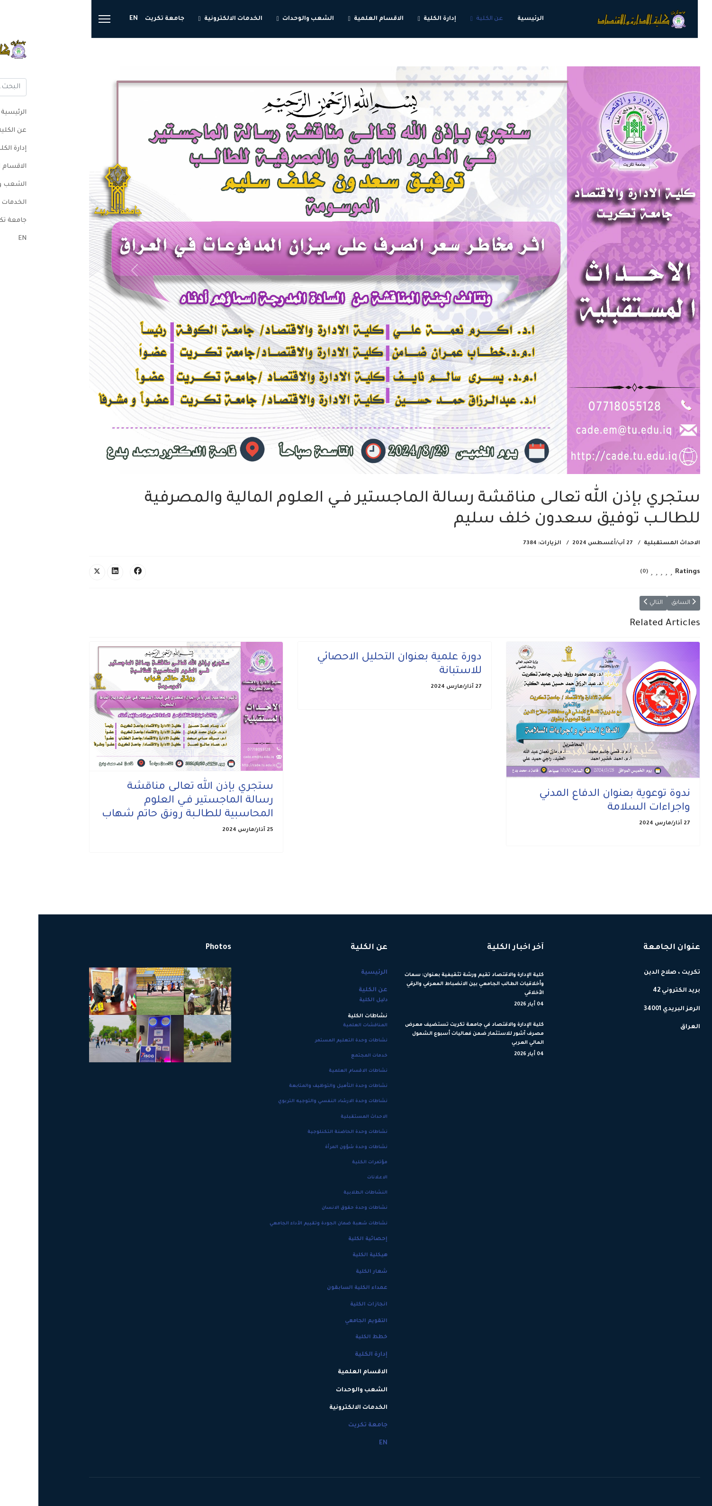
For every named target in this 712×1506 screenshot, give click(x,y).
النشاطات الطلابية (327, 1193)
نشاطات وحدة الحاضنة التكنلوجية (309, 1132)
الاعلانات (339, 1177)
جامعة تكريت (126, 19)
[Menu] (66, 19)
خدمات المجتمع (331, 1056)
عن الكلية (451, 19)
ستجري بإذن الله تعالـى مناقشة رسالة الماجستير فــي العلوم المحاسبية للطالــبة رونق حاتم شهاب (149, 801)
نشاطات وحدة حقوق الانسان (316, 1208)
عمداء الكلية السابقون (318, 1288)
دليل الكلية (335, 1000)
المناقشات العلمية (327, 1025)
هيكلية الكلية (331, 1255)
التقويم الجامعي (327, 1321)
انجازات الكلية (330, 1304)
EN (95, 19)
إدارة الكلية (401, 19)
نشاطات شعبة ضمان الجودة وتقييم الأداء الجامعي (290, 1223)
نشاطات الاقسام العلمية (319, 1071)
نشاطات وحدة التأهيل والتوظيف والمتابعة (300, 1086)
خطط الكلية (333, 1337)
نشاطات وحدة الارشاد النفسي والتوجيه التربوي (294, 1101)
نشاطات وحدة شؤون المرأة (318, 1147)
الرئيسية (492, 19)
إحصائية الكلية (329, 1239)
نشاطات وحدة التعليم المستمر (313, 1040)
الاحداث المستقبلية (633, 543)
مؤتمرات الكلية (331, 1162)
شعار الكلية (333, 1272)
